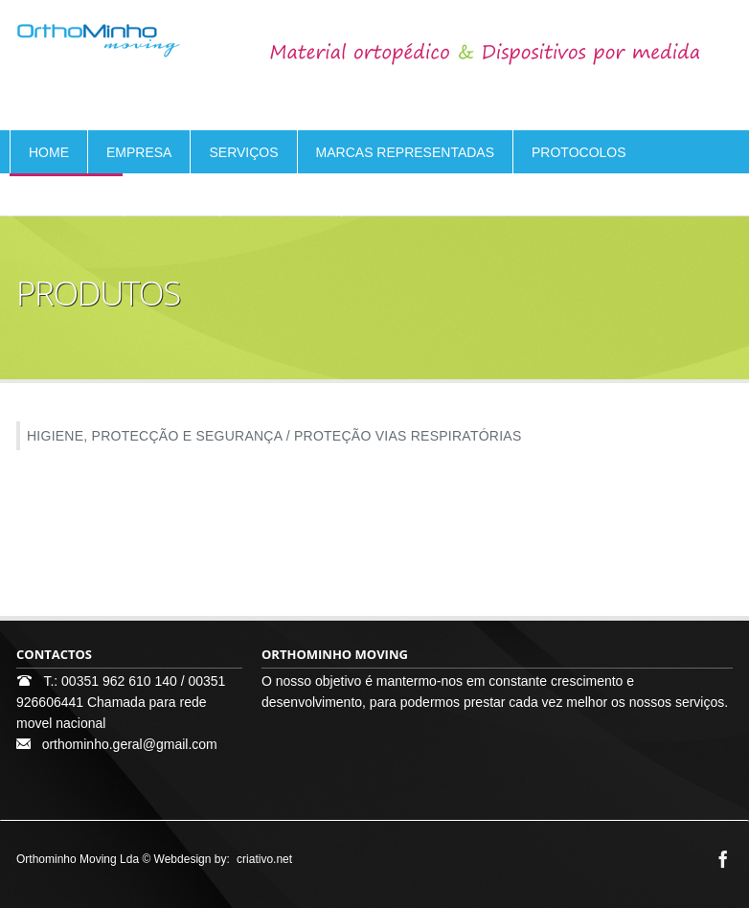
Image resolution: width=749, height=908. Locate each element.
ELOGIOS (172, 195)
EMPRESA (138, 152)
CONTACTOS (281, 195)
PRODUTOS (66, 195)
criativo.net (264, 859)
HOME (49, 152)
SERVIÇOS (243, 152)
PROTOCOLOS (579, 152)
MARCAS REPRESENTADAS (405, 152)
